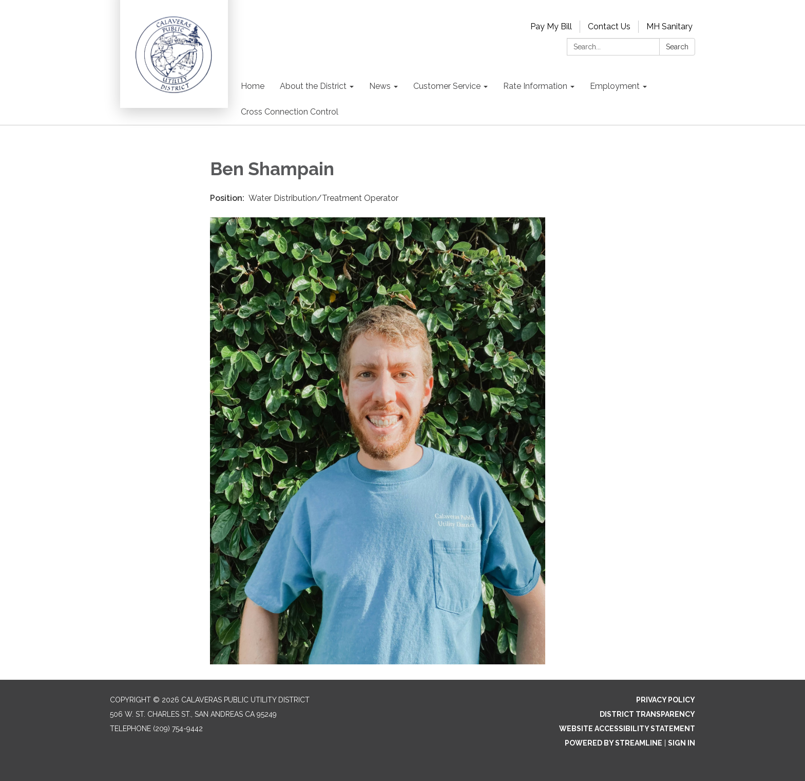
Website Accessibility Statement (627, 728)
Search (677, 47)
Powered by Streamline (613, 743)
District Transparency (647, 714)
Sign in (681, 743)
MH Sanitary (669, 26)
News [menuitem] (380, 86)
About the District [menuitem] (313, 86)
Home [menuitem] (252, 86)
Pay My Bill (551, 26)
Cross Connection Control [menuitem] (289, 112)
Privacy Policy (665, 700)
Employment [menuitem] (615, 86)
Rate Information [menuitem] (535, 86)
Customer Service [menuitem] (447, 86)
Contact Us (609, 26)
